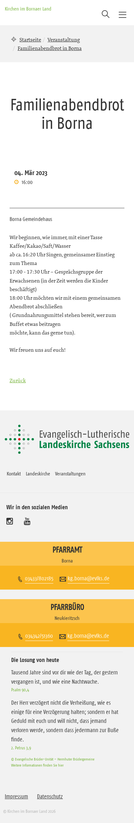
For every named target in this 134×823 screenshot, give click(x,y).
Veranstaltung (64, 39)
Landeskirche (38, 473)
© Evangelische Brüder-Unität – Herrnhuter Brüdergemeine (52, 759)
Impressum (16, 796)
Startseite (30, 39)
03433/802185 (39, 578)
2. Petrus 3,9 (21, 748)
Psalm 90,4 (20, 690)
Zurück (18, 380)
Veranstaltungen (70, 473)
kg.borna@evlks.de (88, 578)
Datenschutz (50, 796)
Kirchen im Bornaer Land (28, 8)
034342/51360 (39, 635)
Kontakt (14, 473)
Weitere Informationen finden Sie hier (37, 765)
